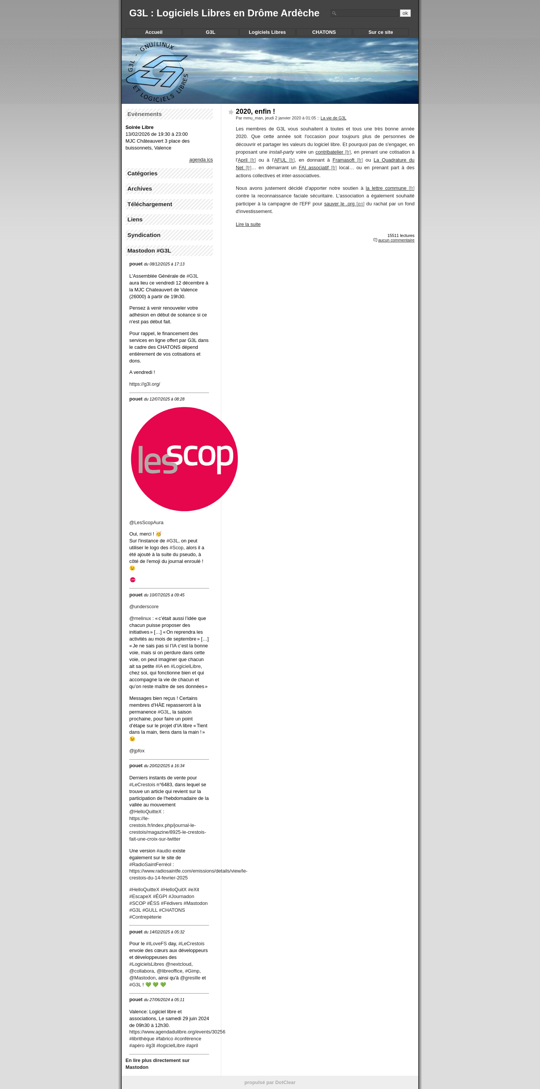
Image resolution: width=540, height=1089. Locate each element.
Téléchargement (149, 204)
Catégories (142, 173)
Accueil (154, 32)
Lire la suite (248, 224)
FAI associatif (314, 167)
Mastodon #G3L (149, 250)
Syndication (143, 235)
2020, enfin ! (255, 111)
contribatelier (329, 152)
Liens (135, 219)
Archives (139, 188)
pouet (136, 264)
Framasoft (344, 160)
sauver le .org (339, 204)
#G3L (164, 712)
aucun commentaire (396, 240)
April (243, 160)
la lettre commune (386, 188)
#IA (159, 666)
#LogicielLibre (186, 666)
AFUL (280, 160)
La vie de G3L (333, 118)
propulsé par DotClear (270, 1082)
